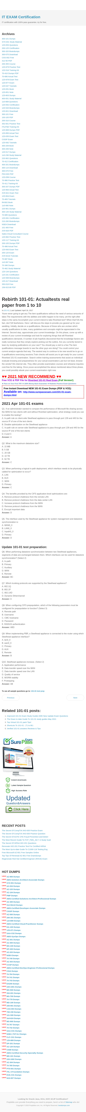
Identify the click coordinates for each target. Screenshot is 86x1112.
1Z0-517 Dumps (8, 152)
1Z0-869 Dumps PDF (11, 130)
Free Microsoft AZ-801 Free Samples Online (20, 852)
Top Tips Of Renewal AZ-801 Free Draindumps (21, 856)
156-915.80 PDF (9, 287)
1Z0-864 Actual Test (10, 190)
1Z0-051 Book (8, 89)
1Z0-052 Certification (10, 105)
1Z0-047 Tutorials (9, 86)
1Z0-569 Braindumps (11, 278)
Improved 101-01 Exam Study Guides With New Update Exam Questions (37, 716)
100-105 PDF (7, 117)
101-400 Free (7, 227)
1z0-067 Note (7, 262)
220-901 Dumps (8, 209)
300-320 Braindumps (10, 51)
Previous (10, 698)
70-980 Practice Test (10, 180)
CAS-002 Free (8, 58)
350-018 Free (7, 284)
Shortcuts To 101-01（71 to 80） (20, 725)
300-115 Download (10, 168)
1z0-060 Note (7, 205)
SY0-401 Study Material (12, 42)
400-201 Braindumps (10, 165)
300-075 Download (10, 54)
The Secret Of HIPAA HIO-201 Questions (19, 843)
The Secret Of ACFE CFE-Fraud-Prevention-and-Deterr (25, 837)
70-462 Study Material (11, 268)
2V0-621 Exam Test (10, 193)
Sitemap (68, 1102)
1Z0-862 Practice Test (11, 237)
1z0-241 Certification (10, 275)
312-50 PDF (7, 61)
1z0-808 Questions (10, 102)
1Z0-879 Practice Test (11, 67)
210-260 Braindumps (10, 221)
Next (75, 698)
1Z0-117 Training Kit (10, 240)
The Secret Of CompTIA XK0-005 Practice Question (23, 834)
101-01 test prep (38, 691)
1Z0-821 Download (10, 111)
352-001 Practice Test (11, 124)
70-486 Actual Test (9, 246)
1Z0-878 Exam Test (10, 80)
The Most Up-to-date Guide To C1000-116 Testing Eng (24, 849)
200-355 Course (8, 64)
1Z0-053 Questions (10, 45)
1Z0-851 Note (7, 92)
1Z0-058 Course (8, 177)
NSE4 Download (9, 224)
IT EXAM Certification (21, 17)
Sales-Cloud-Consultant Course (15, 234)
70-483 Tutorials (8, 199)
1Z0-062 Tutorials (9, 142)
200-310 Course (8, 120)
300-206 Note (7, 149)
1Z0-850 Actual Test (10, 133)
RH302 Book (7, 202)
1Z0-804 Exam (8, 196)
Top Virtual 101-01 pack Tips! (19, 722)
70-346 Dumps (8, 265)
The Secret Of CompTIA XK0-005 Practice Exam (22, 830)
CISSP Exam (7, 139)
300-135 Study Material (11, 212)
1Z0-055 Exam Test (10, 136)
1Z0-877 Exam (8, 83)
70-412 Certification (10, 161)
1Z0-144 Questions (10, 272)
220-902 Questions (10, 158)
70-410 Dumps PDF (10, 73)
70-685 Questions (9, 215)
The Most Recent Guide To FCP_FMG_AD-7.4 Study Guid (26, 840)
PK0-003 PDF (8, 174)
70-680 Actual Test (9, 76)
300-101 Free (7, 114)
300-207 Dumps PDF (11, 187)
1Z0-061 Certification (10, 218)
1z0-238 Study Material (11, 155)
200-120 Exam (8, 253)
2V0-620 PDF (7, 231)
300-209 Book (8, 146)
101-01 (6, 310)
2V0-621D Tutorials (10, 256)
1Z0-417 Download (10, 281)
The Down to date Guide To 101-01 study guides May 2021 (31, 719)
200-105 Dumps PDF (11, 243)
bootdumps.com (64, 1105)
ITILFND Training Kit (10, 127)
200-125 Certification (10, 48)
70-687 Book (7, 259)
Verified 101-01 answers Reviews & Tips (24, 728)
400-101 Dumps (8, 39)
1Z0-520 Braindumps (11, 108)
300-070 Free (7, 171)
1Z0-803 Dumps (8, 95)
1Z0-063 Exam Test (10, 249)
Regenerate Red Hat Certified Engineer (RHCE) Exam (24, 859)
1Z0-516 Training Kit (10, 70)
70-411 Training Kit (10, 183)
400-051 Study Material (11, 98)
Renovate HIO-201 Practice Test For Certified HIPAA (24, 846)
